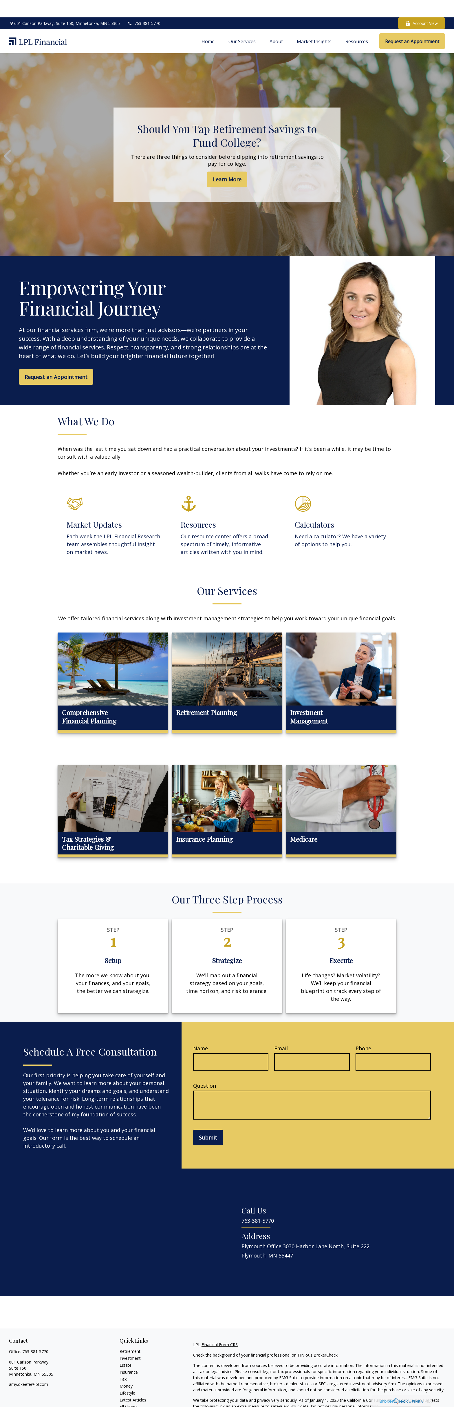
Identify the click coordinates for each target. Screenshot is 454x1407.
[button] (208, 24)
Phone (363, 1030)
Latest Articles (133, 1382)
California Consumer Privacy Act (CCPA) (384, 1383)
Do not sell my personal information (345, 1389)
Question (204, 1068)
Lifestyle (127, 1375)
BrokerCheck (326, 1337)
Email (281, 1030)
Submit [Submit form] (208, 1120)
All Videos (129, 1389)
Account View (421, 6)
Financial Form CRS (220, 1327)
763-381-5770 (143, 6)
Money (126, 1368)
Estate (125, 1347)
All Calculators (133, 1396)
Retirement (130, 1334)
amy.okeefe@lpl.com (28, 1367)
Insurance (129, 1354)
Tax (123, 1361)
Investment (130, 1341)
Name (200, 1030)
